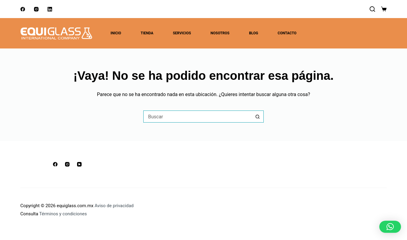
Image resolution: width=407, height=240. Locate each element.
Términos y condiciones (63, 214)
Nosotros (219, 33)
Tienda (147, 33)
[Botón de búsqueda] (258, 117)
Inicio (115, 33)
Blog (253, 33)
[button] (390, 227)
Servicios (182, 33)
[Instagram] (36, 9)
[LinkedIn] (50, 9)
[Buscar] (372, 9)
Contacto (287, 33)
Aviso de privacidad (114, 205)
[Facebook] (22, 9)
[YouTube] (79, 164)
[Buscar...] (197, 117)
